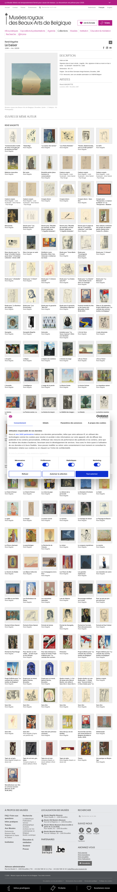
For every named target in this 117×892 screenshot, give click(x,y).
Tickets (107, 23)
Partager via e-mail (110, 47)
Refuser (25, 474)
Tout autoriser (92, 474)
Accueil (7, 7)
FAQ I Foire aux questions (11, 817)
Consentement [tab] (20, 423)
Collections (63, 31)
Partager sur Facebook (103, 47)
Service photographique (28, 824)
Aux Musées (10, 828)
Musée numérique (29, 835)
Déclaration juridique (91, 881)
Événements (32, 7)
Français (101, 7)
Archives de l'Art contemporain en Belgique (29, 831)
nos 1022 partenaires (25, 434)
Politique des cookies (105, 881)
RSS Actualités (83, 857)
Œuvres (110, 42)
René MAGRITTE (69, 85)
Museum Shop (10, 833)
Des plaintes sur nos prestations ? (53, 881)
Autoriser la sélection (58, 474)
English (109, 7)
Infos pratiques (11, 31)
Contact (15, 7)
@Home (22, 34)
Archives (26, 827)
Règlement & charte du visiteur (12, 836)
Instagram (96, 833)
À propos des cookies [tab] (97, 423)
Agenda (51, 31)
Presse (23, 7)
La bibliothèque (28, 819)
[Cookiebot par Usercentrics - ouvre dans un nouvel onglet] (98, 416)
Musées (73, 31)
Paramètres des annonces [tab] (71, 423)
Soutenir (26, 846)
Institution (84, 31)
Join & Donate (89, 23)
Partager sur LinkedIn (107, 47)
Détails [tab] (46, 423)
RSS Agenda (82, 853)
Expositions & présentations (32, 31)
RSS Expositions (84, 855)
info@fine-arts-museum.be (77, 869)
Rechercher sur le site (40, 7)
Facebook (81, 833)
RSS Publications (84, 859)
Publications (27, 821)
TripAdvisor (81, 841)
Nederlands (92, 7)
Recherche (11, 34)
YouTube (89, 833)
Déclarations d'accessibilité (74, 881)
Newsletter (86, 863)
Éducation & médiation (100, 31)
